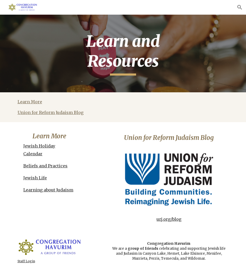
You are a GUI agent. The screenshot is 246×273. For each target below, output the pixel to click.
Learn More (30, 101)
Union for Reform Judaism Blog (50, 112)
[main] (123, 53)
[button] (239, 7)
